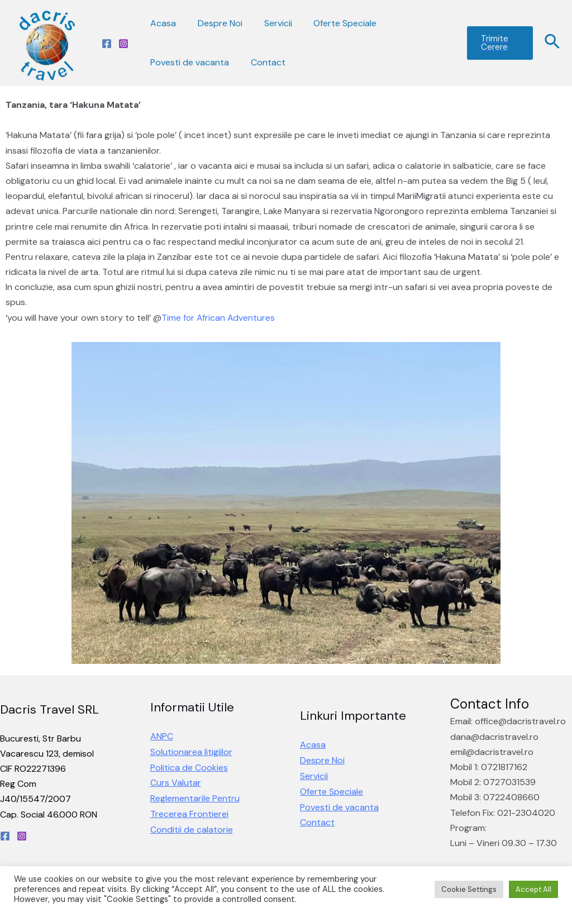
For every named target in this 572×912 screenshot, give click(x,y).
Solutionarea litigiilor (191, 752)
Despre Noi (214, 23)
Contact (262, 62)
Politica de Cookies (189, 767)
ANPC (161, 737)
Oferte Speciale (332, 23)
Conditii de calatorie (191, 828)
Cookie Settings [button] (469, 889)
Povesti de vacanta (188, 62)
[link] (218, 318)
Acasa (161, 23)
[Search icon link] (553, 43)
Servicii (269, 23)
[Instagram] (123, 44)
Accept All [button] (533, 889)
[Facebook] (107, 44)
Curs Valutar (175, 782)
